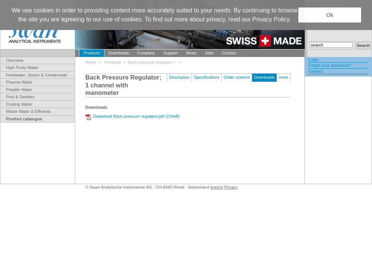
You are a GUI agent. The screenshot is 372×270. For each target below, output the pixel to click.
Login (313, 59)
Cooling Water (19, 104)
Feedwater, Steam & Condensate (36, 75)
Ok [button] (329, 15)
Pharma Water (19, 82)
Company (146, 53)
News (191, 53)
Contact (229, 53)
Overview (14, 60)
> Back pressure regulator (148, 62)
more (283, 77)
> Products (111, 62)
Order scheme (237, 77)
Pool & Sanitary (20, 96)
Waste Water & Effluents (28, 111)
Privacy (231, 187)
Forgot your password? (329, 65)
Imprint (216, 187)
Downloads (119, 53)
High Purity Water (22, 67)
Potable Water (19, 89)
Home (92, 62)
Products (91, 53)
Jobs (209, 53)
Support (170, 53)
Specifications (206, 77)
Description (179, 77)
